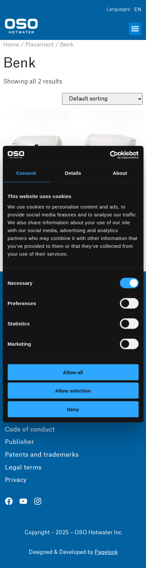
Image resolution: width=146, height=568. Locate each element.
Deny (73, 409)
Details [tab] (73, 173)
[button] (135, 29)
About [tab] (120, 173)
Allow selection (73, 391)
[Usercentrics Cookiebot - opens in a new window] (109, 155)
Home (11, 44)
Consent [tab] (26, 173)
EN (137, 10)
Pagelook (106, 552)
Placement (39, 44)
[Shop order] (102, 99)
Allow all (73, 372)
